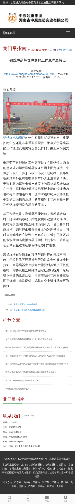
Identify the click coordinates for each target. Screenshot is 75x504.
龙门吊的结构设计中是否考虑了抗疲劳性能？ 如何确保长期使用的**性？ (36, 364)
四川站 (64, 482)
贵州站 (59, 486)
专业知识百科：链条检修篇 (25, 304)
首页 (52, 50)
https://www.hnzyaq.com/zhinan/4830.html (29, 74)
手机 (28, 498)
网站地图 (8, 7)
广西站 (31, 486)
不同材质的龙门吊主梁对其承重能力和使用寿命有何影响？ (30, 372)
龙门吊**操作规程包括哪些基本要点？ (21, 380)
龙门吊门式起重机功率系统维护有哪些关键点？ (26, 331)
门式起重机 (50, 464)
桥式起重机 (36, 464)
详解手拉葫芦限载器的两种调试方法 (29, 310)
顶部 (65, 498)
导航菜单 (9, 33)
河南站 (22, 486)
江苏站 (55, 482)
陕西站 (41, 486)
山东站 (27, 482)
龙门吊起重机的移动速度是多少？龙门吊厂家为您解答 (28, 339)
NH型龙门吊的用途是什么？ (17, 389)
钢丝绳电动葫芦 (14, 137)
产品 (47, 498)
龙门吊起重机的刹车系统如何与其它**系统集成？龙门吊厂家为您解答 (35, 356)
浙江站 (45, 482)
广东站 (17, 482)
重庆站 (50, 486)
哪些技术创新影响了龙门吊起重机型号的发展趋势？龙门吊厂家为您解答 (36, 347)
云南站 (36, 482)
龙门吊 (24, 464)
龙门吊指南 (65, 50)
